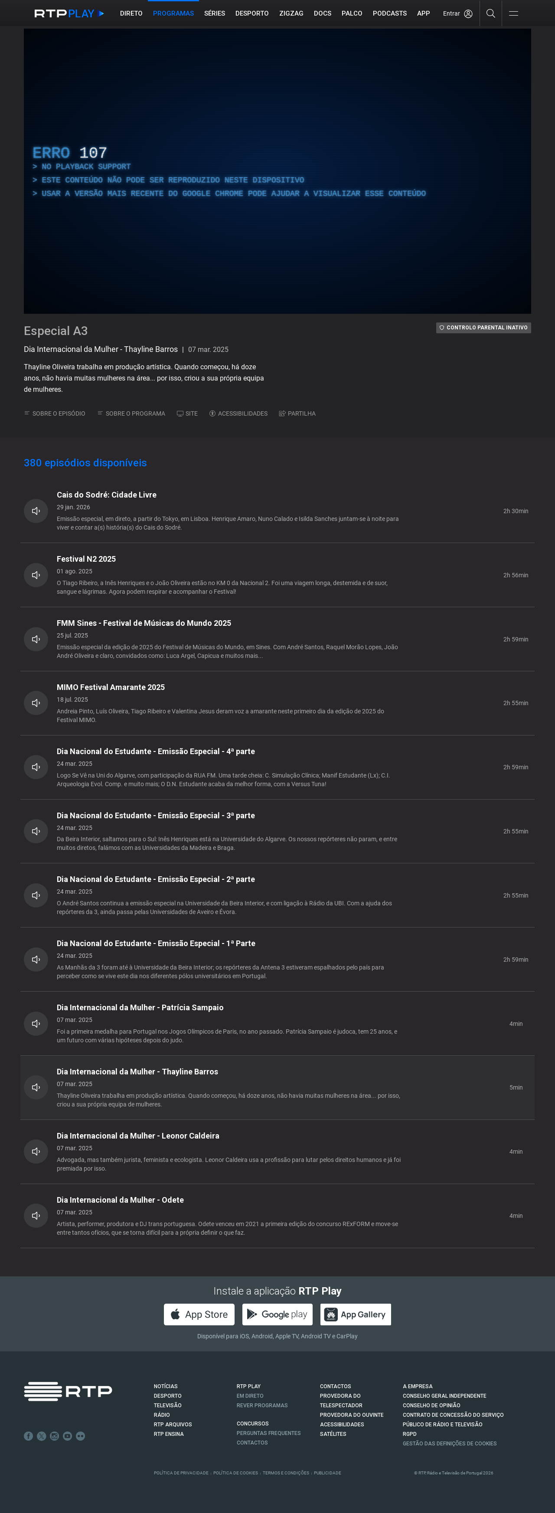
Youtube (67, 1436)
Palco (352, 13)
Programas (173, 13)
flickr (80, 1436)
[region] (277, 171)
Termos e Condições (286, 1473)
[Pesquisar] (491, 13)
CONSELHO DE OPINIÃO (431, 1405)
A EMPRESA (418, 1386)
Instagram (54, 1436)
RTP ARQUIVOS (173, 1425)
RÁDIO (162, 1415)
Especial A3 (56, 331)
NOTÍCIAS (166, 1386)
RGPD (410, 1434)
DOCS (322, 13)
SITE (187, 413)
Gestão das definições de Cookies (450, 1444)
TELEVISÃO (168, 1405)
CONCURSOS (253, 1424)
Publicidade (327, 1473)
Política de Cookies (235, 1473)
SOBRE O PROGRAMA (131, 413)
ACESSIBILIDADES (238, 413)
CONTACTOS (335, 1386)
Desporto (252, 13)
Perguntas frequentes (269, 1433)
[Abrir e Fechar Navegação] (513, 14)
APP (423, 13)
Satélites (333, 1434)
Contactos (252, 1443)
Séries (214, 13)
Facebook (28, 1436)
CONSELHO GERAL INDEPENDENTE (444, 1396)
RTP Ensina (169, 1434)
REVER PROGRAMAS (262, 1405)
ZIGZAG (291, 13)
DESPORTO (168, 1396)
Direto (131, 13)
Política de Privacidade (181, 1473)
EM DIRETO (250, 1396)
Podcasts (390, 13)
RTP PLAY (249, 1386)
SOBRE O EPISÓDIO (54, 413)
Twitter (41, 1436)
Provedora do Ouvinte (352, 1415)
